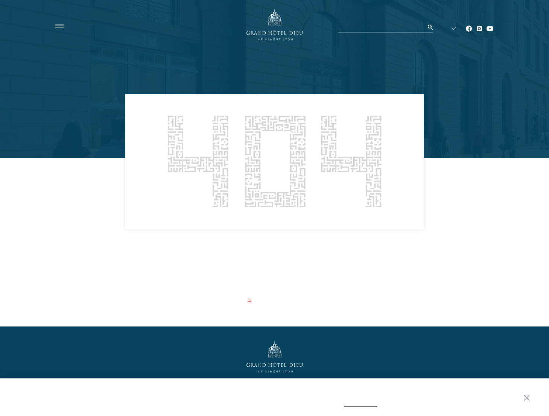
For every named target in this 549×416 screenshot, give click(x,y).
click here (322, 402)
